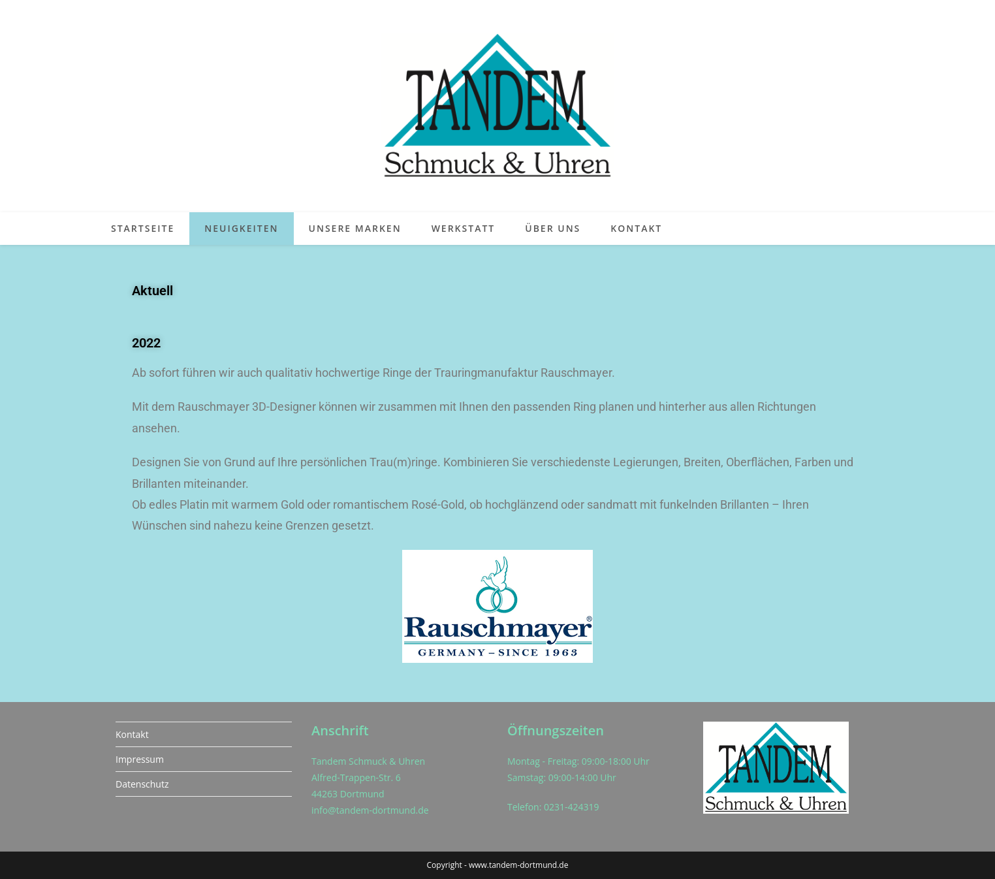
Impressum (140, 759)
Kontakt (132, 734)
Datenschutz (142, 784)
